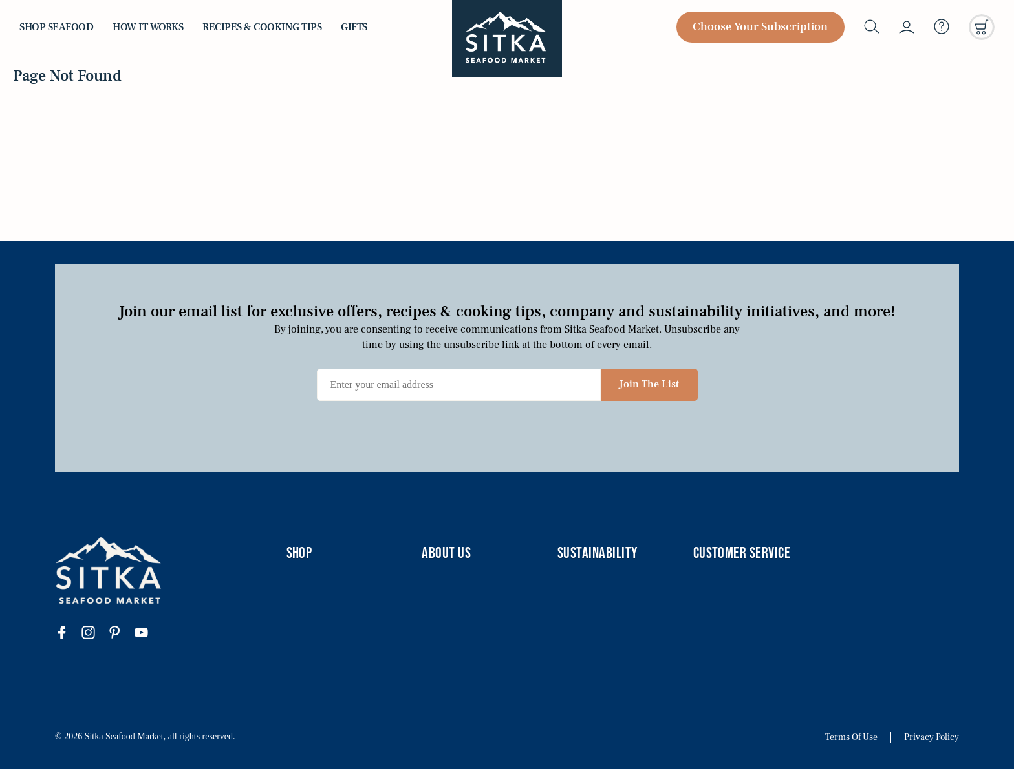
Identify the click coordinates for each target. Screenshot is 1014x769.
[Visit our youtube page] (148, 634)
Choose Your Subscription (760, 26)
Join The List (649, 384)
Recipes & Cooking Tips (261, 27)
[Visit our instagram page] (94, 634)
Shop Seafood (56, 27)
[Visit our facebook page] (68, 634)
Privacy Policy (931, 737)
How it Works (148, 27)
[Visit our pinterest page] (121, 634)
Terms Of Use (851, 737)
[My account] (906, 27)
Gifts (354, 27)
